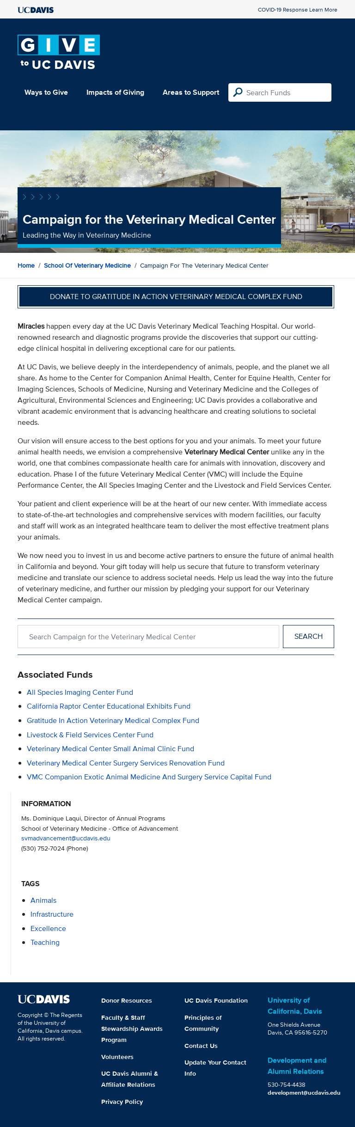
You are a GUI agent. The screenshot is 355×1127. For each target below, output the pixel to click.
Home (26, 265)
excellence (48, 928)
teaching (45, 942)
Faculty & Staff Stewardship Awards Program (132, 1028)
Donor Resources (126, 1000)
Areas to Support (191, 92)
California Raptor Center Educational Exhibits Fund (108, 706)
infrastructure (52, 914)
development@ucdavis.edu (304, 1092)
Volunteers (117, 1056)
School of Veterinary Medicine (87, 265)
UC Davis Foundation (216, 1000)
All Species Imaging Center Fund (80, 692)
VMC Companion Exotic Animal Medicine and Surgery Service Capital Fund (149, 777)
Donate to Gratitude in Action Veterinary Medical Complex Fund (176, 296)
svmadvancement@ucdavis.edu (65, 838)
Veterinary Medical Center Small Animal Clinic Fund (110, 748)
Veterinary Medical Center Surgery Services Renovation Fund (126, 763)
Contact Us (201, 1045)
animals (43, 900)
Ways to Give (46, 92)
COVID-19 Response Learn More (297, 9)
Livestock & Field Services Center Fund (90, 734)
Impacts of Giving (115, 92)
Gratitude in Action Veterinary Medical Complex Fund (113, 720)
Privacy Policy (122, 1101)
